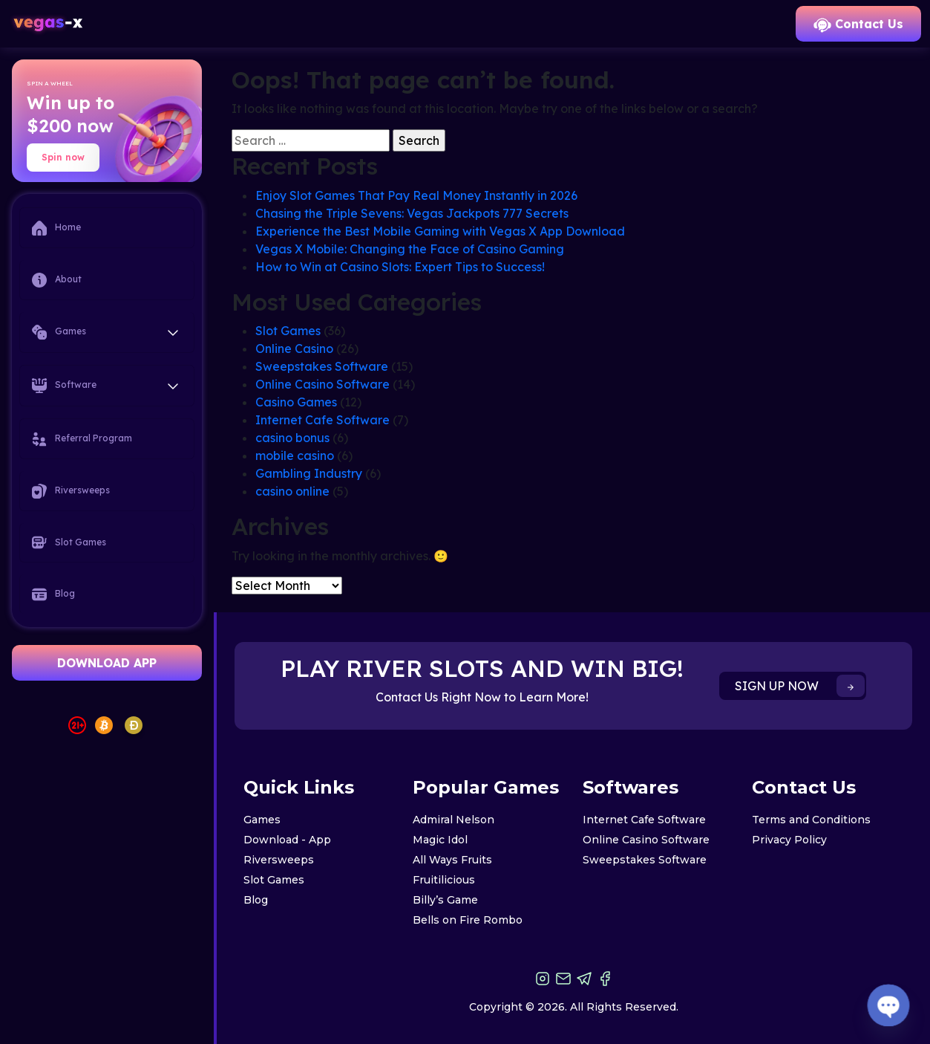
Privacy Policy (789, 839)
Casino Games (296, 402)
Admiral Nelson (453, 819)
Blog (53, 594)
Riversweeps (71, 491)
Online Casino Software (322, 384)
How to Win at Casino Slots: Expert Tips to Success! (400, 266)
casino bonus (292, 437)
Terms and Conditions (811, 819)
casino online (292, 491)
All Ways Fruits (452, 859)
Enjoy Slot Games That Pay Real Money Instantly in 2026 (416, 195)
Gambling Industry (308, 473)
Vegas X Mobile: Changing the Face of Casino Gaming (409, 248)
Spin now (63, 157)
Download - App (287, 839)
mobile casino (294, 455)
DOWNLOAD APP (107, 662)
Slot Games (69, 542)
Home (56, 228)
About (57, 280)
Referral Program (82, 439)
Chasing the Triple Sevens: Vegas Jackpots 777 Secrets (412, 213)
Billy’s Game (445, 900)
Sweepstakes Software (321, 366)
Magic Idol (440, 839)
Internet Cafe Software (322, 419)
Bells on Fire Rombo (468, 920)
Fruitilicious (444, 879)
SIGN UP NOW (800, 686)
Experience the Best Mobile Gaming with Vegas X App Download (440, 231)
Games (262, 819)
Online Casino (294, 348)
